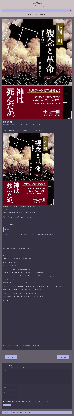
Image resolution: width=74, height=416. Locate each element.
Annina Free (27, 412)
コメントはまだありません (35, 124)
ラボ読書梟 (37, 3)
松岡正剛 (22, 124)
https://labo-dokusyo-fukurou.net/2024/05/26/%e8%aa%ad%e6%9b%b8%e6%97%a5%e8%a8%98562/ (28, 234)
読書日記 (26, 124)
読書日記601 (7, 122)
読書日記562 (10, 229)
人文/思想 (18, 124)
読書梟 (13, 124)
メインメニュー (37, 10)
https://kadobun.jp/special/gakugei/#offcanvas (23, 212)
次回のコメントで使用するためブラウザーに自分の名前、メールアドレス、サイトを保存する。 (27, 401)
